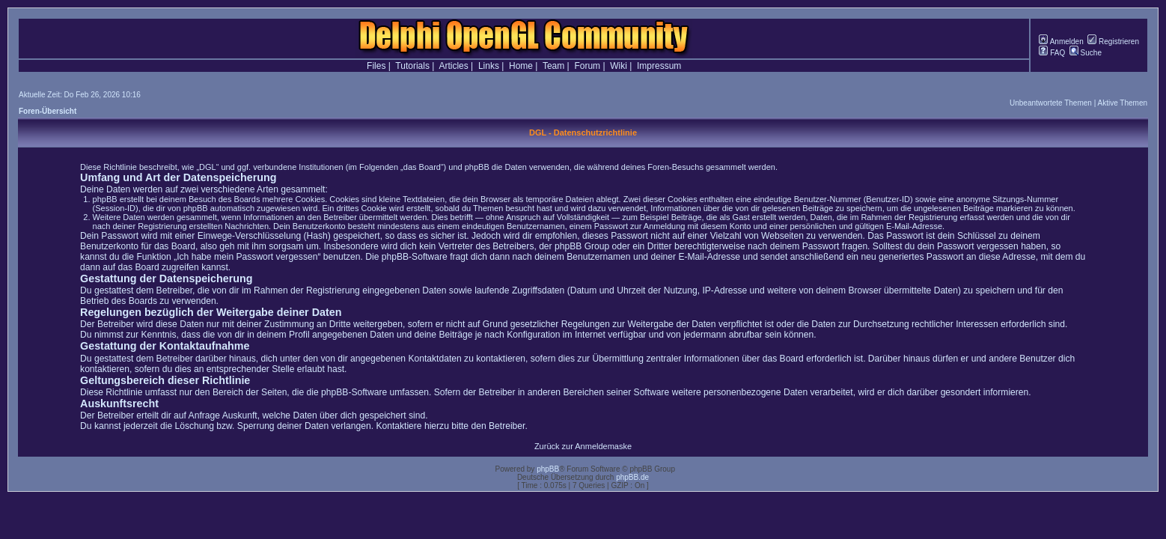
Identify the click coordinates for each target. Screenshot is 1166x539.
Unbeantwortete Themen (1051, 103)
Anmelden (1061, 41)
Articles (453, 66)
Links (488, 66)
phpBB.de (632, 477)
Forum (587, 66)
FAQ (1052, 53)
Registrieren (1113, 41)
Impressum (659, 66)
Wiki (618, 66)
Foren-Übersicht (47, 111)
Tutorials (412, 66)
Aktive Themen (1122, 103)
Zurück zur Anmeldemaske (583, 446)
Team (553, 66)
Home (521, 66)
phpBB (548, 469)
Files (376, 66)
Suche (1085, 53)
